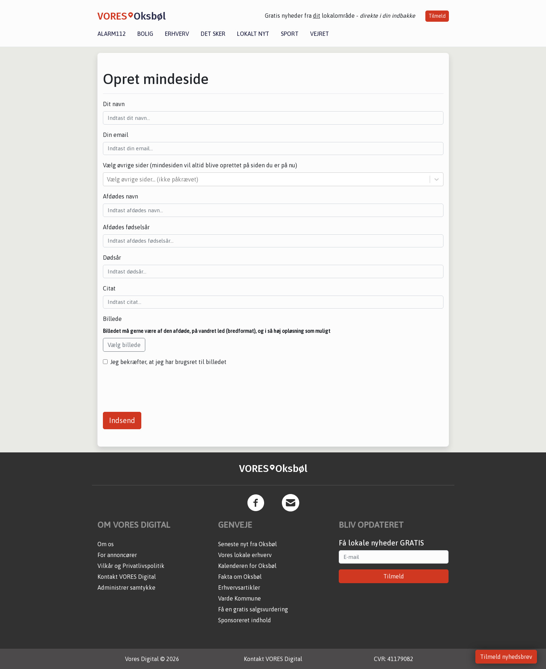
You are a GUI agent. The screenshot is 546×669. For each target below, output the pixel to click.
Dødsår (112, 257)
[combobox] (107, 179)
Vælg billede (124, 345)
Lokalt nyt (253, 33)
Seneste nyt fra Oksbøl (247, 544)
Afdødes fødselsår (126, 227)
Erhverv (177, 33)
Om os (105, 544)
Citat (109, 288)
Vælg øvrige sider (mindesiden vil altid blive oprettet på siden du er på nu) (200, 165)
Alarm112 (111, 33)
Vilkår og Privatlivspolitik (130, 566)
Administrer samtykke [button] (126, 587)
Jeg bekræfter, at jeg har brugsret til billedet (168, 362)
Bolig (145, 33)
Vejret (319, 33)
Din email (115, 134)
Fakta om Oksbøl (240, 576)
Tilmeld (437, 16)
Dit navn (114, 104)
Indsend (122, 420)
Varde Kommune (239, 598)
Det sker (213, 33)
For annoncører (117, 555)
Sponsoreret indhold (244, 620)
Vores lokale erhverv (245, 555)
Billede (112, 318)
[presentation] (158, 386)
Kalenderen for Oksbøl (247, 566)
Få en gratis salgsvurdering (253, 609)
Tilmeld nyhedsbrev (506, 656)
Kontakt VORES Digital (126, 576)
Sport (290, 33)
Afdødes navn (120, 196)
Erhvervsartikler (239, 587)
